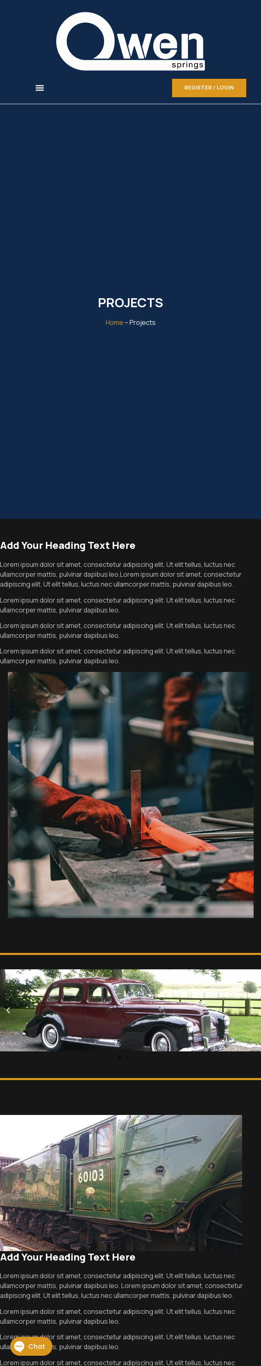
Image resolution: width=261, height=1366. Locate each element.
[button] (39, 88)
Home (114, 322)
